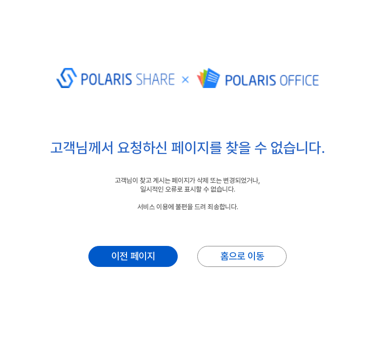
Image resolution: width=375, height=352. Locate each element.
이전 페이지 (133, 256)
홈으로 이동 (242, 256)
